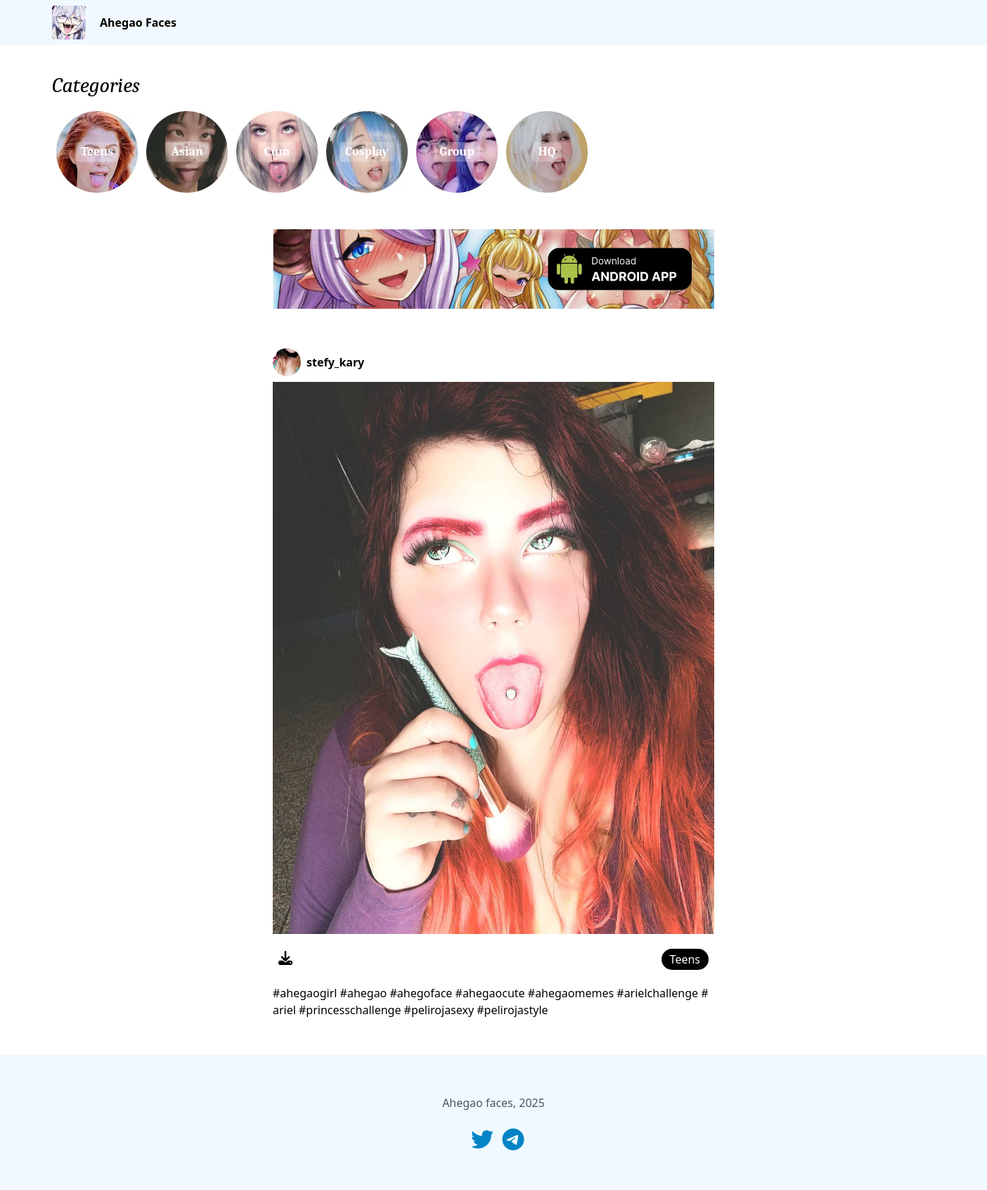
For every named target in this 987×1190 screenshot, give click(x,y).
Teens (685, 959)
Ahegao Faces (138, 22)
